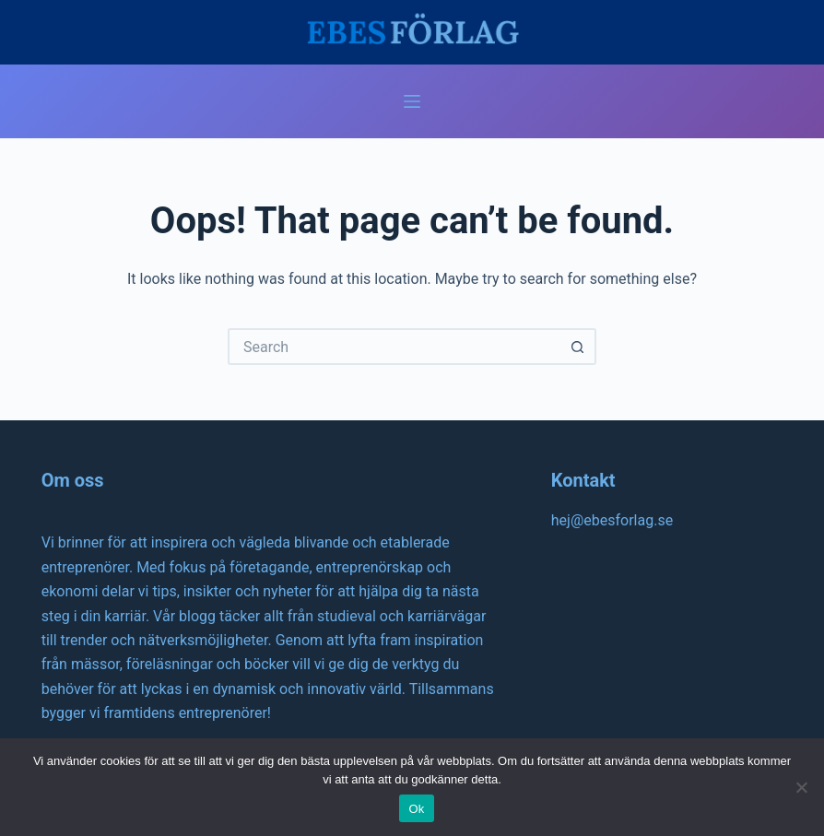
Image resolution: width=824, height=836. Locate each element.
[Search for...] (393, 346)
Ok (416, 809)
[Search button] (577, 346)
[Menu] (412, 101)
